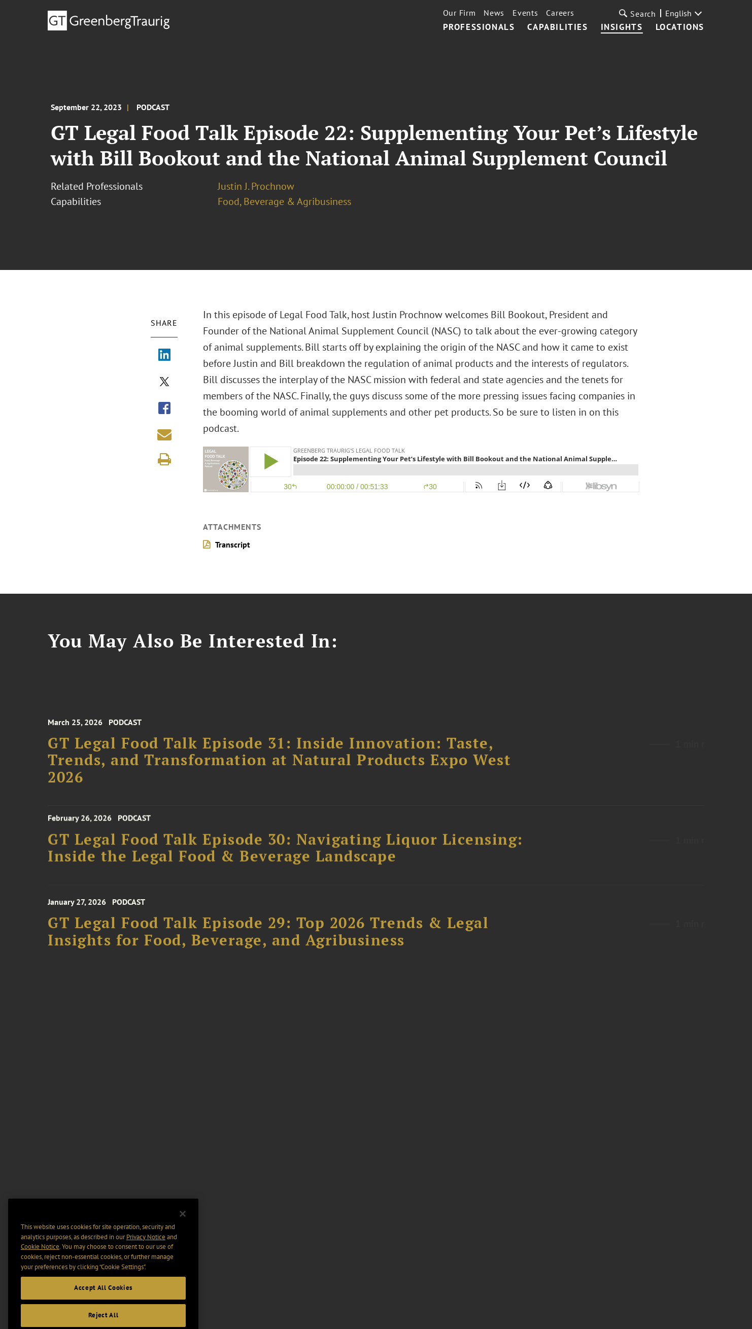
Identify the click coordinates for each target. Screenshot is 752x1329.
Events (525, 12)
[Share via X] (164, 382)
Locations (680, 27)
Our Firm (459, 12)
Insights (622, 27)
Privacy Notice (145, 1248)
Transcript (232, 544)
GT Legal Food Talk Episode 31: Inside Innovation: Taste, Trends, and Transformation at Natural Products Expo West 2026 (279, 767)
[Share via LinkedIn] (164, 356)
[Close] (183, 1225)
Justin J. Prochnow (256, 186)
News (494, 12)
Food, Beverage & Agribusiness (284, 201)
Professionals (479, 27)
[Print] (164, 459)
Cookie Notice (40, 1258)
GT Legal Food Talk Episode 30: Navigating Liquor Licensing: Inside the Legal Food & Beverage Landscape (285, 853)
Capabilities (557, 27)
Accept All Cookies (103, 1299)
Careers (560, 12)
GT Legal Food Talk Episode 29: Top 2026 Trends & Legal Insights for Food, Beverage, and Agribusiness (268, 938)
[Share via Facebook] (164, 409)
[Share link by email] (164, 434)
